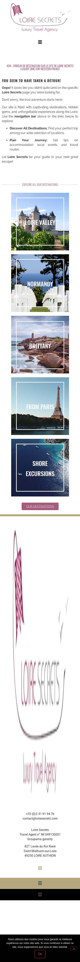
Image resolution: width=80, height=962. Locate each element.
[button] (40, 42)
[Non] (74, 948)
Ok (40, 954)
